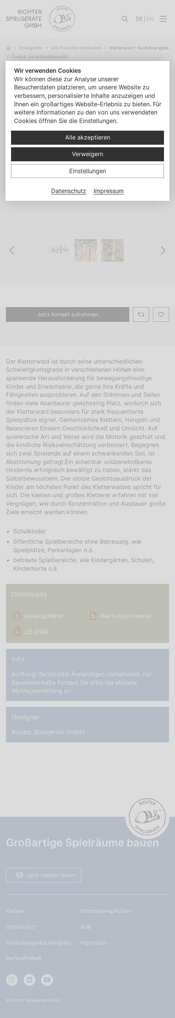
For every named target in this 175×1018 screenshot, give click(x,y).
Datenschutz (68, 191)
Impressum (109, 191)
